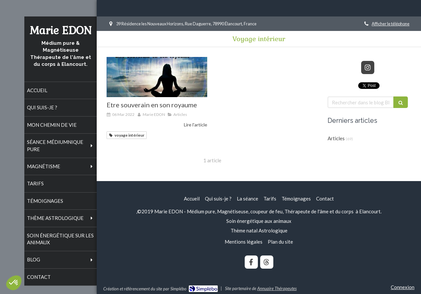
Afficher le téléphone (390, 23)
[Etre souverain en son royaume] (157, 77)
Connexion (402, 287)
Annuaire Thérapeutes (277, 288)
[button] (14, 283)
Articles (336, 138)
